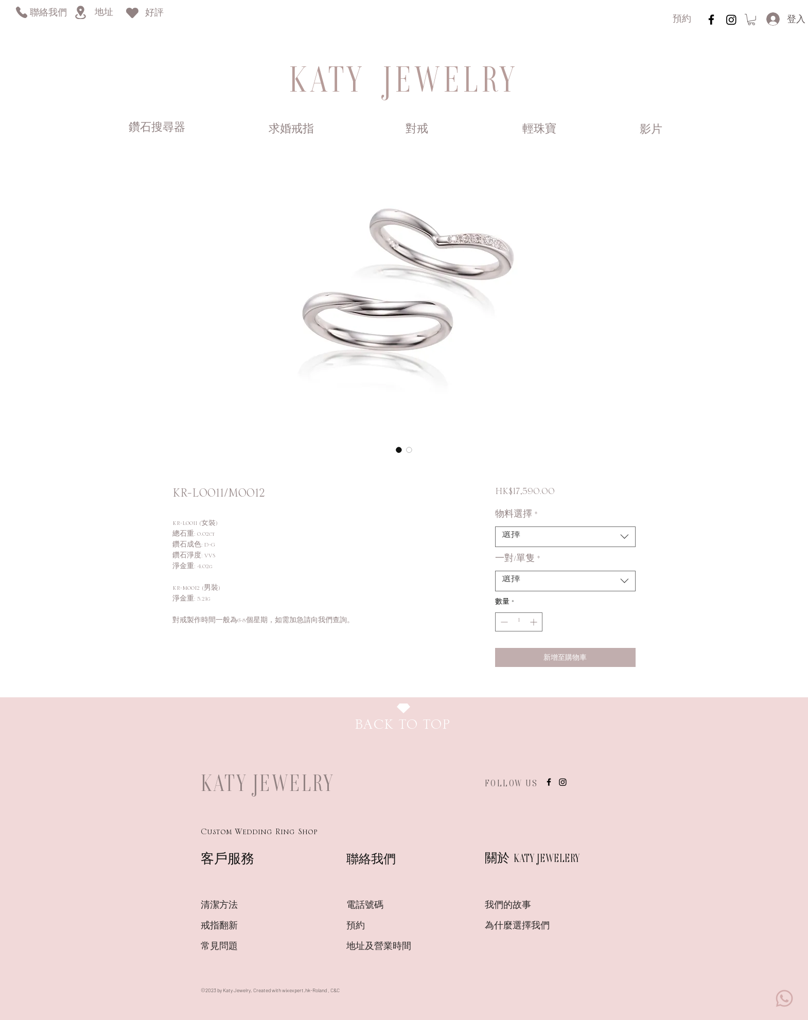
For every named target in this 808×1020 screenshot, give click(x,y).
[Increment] (534, 622)
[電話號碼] (382, 905)
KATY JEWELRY (268, 783)
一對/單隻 (517, 561)
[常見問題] (237, 947)
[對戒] (416, 129)
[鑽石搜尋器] (157, 128)
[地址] (103, 13)
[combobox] (565, 536)
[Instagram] (731, 19)
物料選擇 (516, 516)
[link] (751, 19)
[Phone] (21, 12)
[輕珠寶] (539, 129)
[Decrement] (503, 622)
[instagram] (711, 19)
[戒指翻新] (237, 926)
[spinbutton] (519, 622)
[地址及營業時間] (397, 947)
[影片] (650, 130)
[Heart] (132, 13)
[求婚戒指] (291, 129)
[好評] (154, 14)
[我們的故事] (521, 905)
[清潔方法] (237, 905)
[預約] (681, 19)
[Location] (80, 12)
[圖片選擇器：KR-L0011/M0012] (399, 450)
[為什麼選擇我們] (521, 926)
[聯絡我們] (48, 14)
